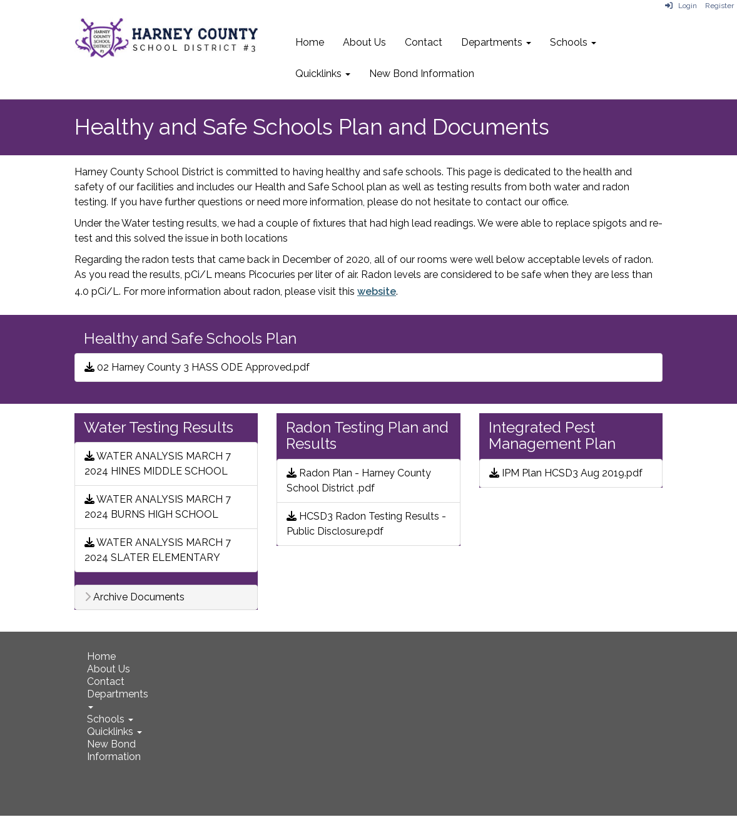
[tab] (166, 597)
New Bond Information (421, 74)
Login (681, 5)
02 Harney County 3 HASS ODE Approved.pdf (197, 367)
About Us (364, 42)
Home (309, 42)
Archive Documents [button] (134, 597)
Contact (423, 42)
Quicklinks (322, 74)
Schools (573, 42)
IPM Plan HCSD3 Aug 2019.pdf (566, 473)
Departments (496, 42)
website (376, 291)
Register (719, 5)
